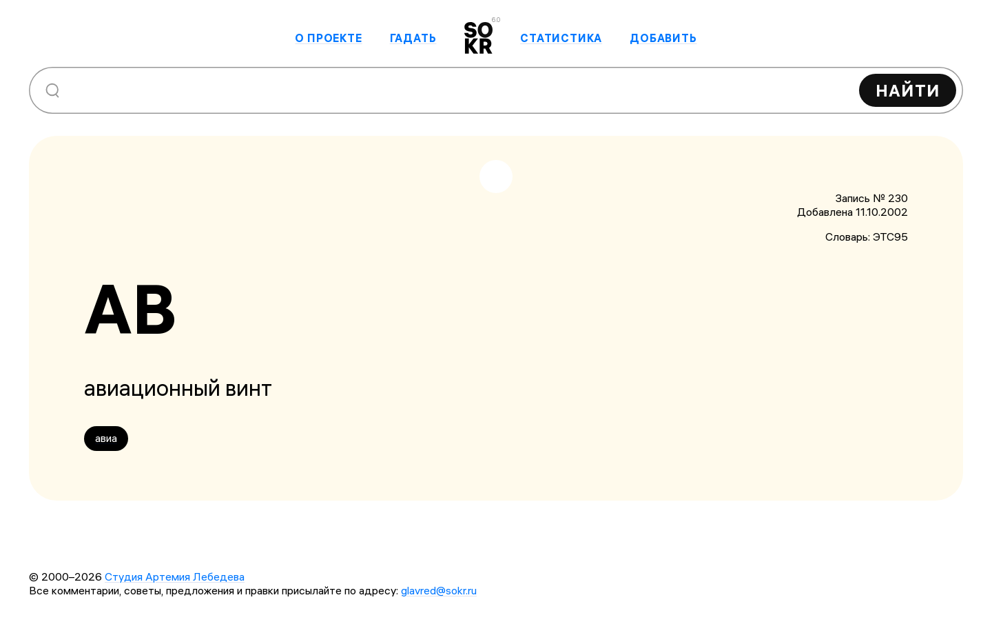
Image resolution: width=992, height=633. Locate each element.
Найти (908, 90)
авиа (106, 438)
